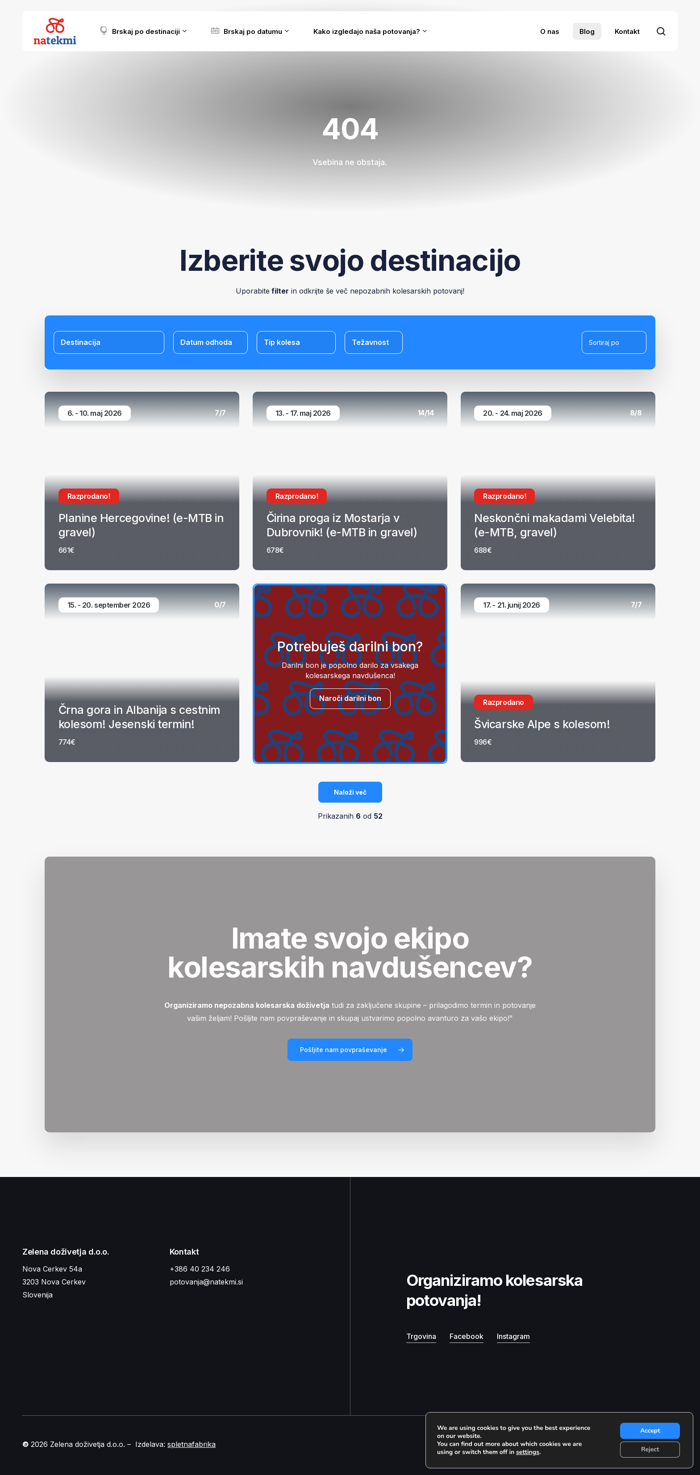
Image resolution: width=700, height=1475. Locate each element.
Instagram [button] (513, 1336)
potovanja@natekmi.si (206, 1281)
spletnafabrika (191, 1444)
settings (527, 1452)
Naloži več (350, 792)
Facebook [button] (466, 1336)
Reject (650, 1449)
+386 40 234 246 (200, 1268)
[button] (350, 1050)
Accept (650, 1430)
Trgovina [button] (421, 1336)
